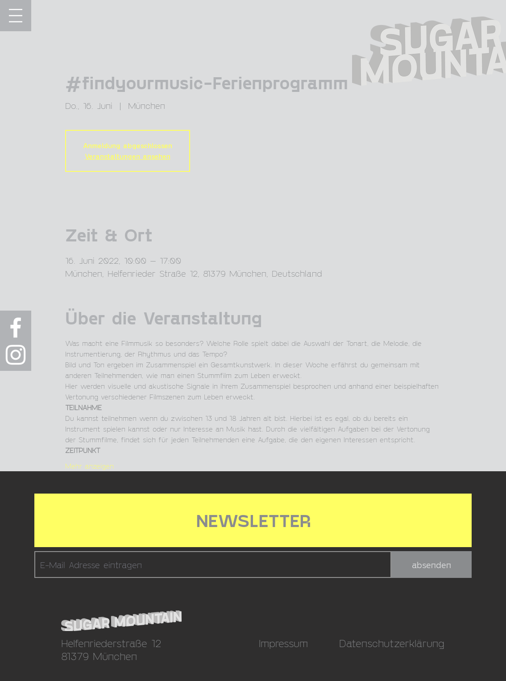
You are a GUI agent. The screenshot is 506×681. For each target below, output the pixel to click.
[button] (15, 15)
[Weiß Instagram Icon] (15, 354)
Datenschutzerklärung (391, 642)
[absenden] (431, 564)
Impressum (283, 642)
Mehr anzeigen (89, 465)
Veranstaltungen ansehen (127, 156)
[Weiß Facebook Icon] (15, 327)
